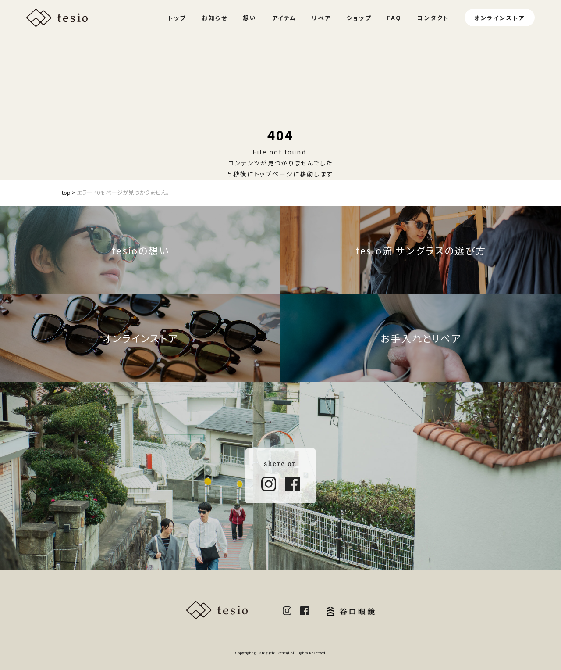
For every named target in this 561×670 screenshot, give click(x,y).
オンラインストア (499, 18)
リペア (321, 18)
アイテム (284, 18)
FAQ (394, 18)
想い (249, 18)
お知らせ (214, 18)
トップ (177, 18)
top (66, 192)
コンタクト (433, 18)
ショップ (359, 18)
